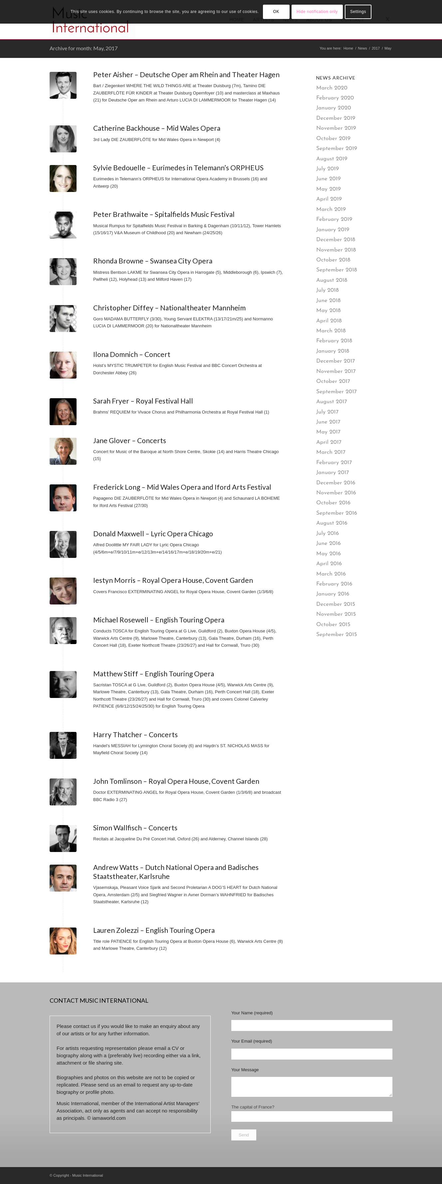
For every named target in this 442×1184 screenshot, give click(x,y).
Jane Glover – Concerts (129, 440)
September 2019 (336, 148)
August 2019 (331, 159)
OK (276, 11)
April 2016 (329, 564)
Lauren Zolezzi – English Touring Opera (154, 930)
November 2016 (336, 493)
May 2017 (328, 432)
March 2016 (331, 574)
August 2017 (331, 402)
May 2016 (328, 554)
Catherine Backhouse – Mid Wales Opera (156, 128)
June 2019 (328, 179)
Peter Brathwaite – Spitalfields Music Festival (164, 214)
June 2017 (328, 422)
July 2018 (327, 290)
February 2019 (334, 219)
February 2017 (334, 462)
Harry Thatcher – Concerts (135, 734)
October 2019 (333, 138)
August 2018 (331, 280)
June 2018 (328, 300)
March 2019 (331, 209)
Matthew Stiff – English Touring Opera (153, 673)
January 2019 (332, 230)
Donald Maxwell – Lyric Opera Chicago (153, 533)
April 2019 (329, 199)
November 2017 (336, 371)
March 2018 (331, 331)
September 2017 (336, 392)
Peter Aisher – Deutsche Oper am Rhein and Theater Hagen (186, 74)
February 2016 (334, 584)
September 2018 (336, 270)
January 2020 (333, 108)
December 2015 (335, 604)
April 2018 (329, 321)
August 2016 (331, 523)
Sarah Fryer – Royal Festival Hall (143, 401)
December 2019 (335, 118)
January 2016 (332, 594)
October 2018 (333, 260)
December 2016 (335, 483)
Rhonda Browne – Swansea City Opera (152, 260)
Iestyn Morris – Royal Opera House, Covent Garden (173, 580)
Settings (358, 11)
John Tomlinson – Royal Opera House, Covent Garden (176, 781)
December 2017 (335, 361)
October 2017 (333, 381)
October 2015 (333, 624)
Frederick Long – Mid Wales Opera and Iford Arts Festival (182, 487)
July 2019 (327, 169)
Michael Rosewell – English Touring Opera (158, 619)
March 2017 (330, 452)
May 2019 (328, 189)
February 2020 (335, 98)
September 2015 (336, 634)
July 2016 (327, 533)
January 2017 (332, 472)
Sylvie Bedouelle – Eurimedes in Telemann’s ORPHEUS (178, 167)
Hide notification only (317, 11)
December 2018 (335, 240)
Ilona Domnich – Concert (131, 354)
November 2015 (336, 614)
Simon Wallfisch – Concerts (135, 827)
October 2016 (333, 503)
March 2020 (331, 88)
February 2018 (334, 341)
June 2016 (328, 543)
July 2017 (327, 412)
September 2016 (336, 513)
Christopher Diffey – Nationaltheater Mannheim (169, 307)
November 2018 (336, 250)
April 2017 (328, 442)
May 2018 (328, 310)
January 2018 (332, 351)
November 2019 (336, 128)
